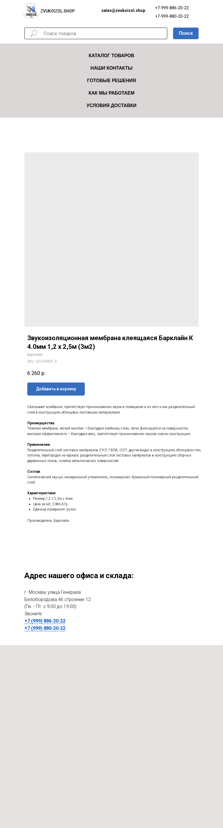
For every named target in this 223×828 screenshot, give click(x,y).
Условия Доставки (111, 105)
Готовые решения (111, 80)
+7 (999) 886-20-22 (44, 621)
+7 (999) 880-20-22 (44, 628)
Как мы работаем (111, 93)
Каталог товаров (111, 55)
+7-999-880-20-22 (172, 16)
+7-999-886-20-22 (172, 8)
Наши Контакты (112, 68)
